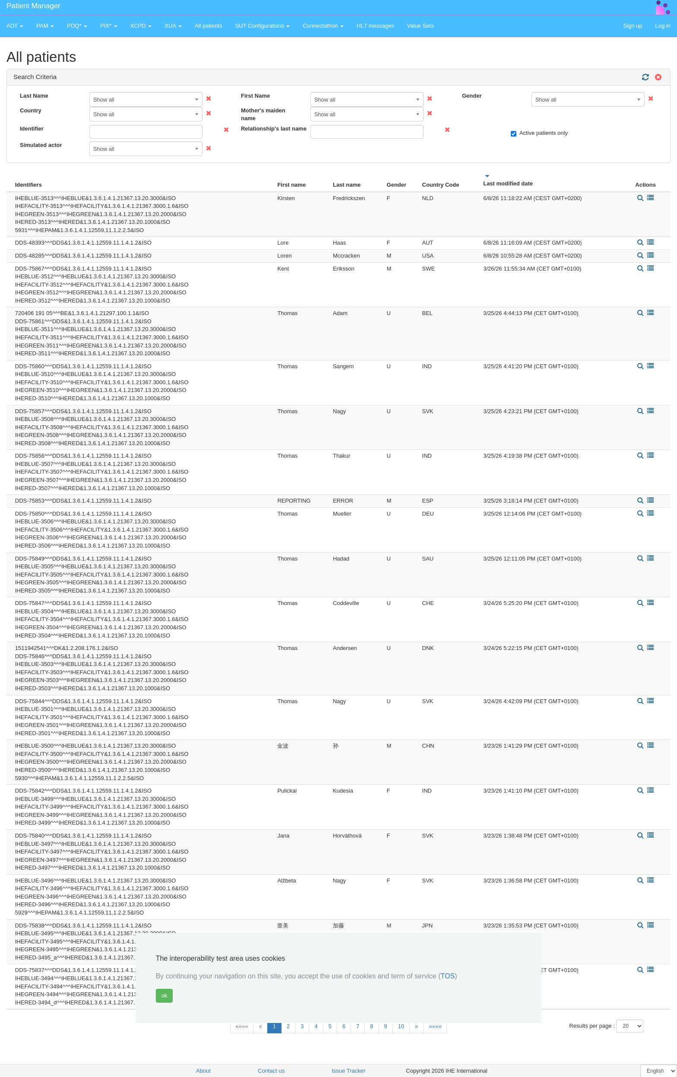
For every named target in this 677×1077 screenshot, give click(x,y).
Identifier (32, 128)
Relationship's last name (272, 128)
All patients (208, 25)
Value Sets (420, 25)
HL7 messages (375, 25)
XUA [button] (173, 25)
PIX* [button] (108, 25)
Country (30, 110)
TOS (448, 976)
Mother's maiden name (263, 114)
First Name (255, 95)
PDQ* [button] (77, 25)
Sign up (632, 25)
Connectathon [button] (323, 25)
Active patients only (539, 133)
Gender (472, 95)
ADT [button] (14, 25)
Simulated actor (41, 145)
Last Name (34, 95)
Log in (663, 25)
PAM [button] (45, 25)
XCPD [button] (141, 25)
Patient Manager (33, 6)
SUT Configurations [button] (262, 25)
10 (401, 1026)
